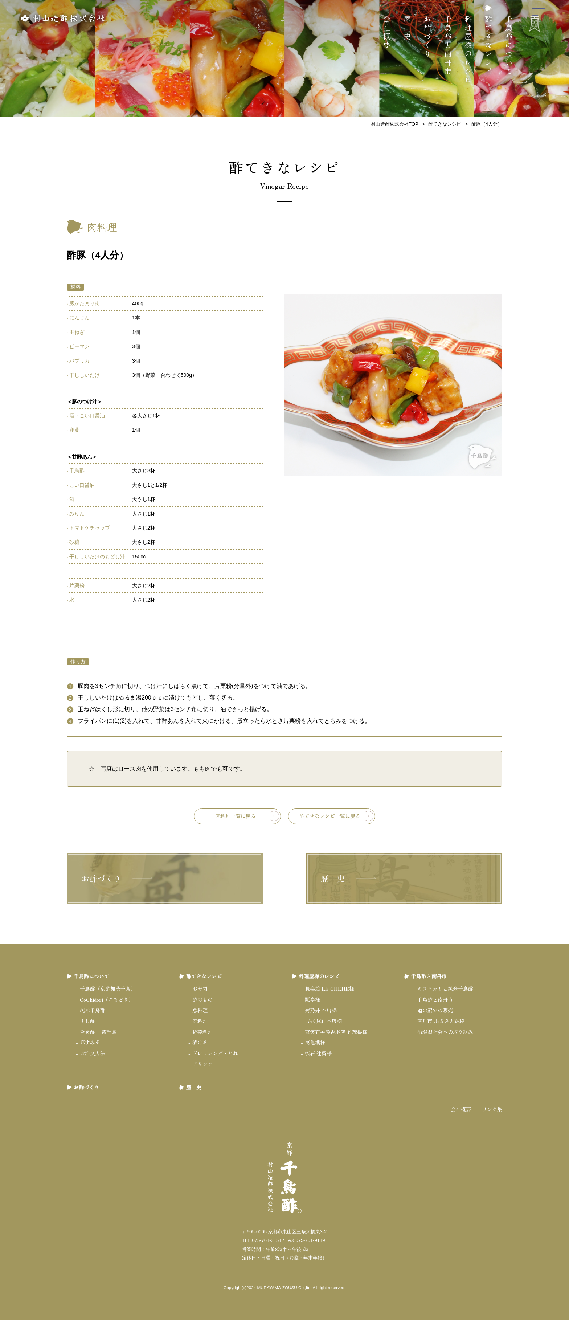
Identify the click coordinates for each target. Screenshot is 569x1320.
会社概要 (387, 32)
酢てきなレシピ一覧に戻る (329, 815)
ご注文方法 (92, 1053)
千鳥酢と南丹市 (448, 45)
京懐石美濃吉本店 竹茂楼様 (336, 1031)
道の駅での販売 (435, 1010)
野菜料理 (202, 1031)
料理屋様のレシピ (468, 50)
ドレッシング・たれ (215, 1053)
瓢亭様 (312, 999)
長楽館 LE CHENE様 (329, 988)
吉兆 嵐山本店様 (323, 1020)
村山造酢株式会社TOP (394, 124)
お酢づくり (427, 37)
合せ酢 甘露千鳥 (98, 1031)
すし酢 (87, 1020)
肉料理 (200, 1020)
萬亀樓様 (315, 1042)
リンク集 (492, 1109)
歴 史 (407, 28)
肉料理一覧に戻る (235, 815)
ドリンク (202, 1063)
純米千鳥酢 (92, 1010)
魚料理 (200, 1010)
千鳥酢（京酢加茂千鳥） (108, 988)
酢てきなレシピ (488, 45)
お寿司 (200, 988)
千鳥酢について (509, 45)
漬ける (200, 1042)
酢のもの (202, 999)
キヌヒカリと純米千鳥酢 (445, 988)
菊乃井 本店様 (321, 1010)
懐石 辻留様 (318, 1053)
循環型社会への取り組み (445, 1031)
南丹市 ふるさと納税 (440, 1020)
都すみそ (90, 1042)
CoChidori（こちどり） (107, 999)
